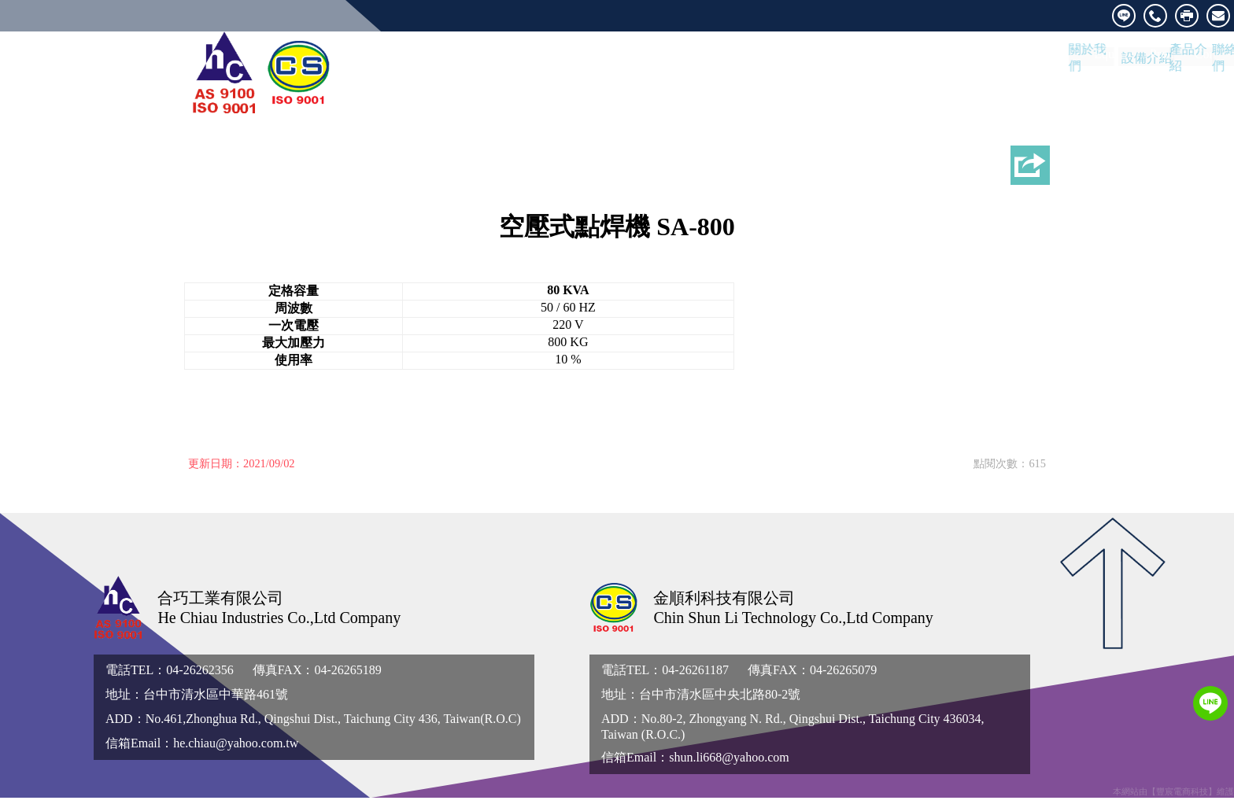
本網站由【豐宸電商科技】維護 (1173, 797)
